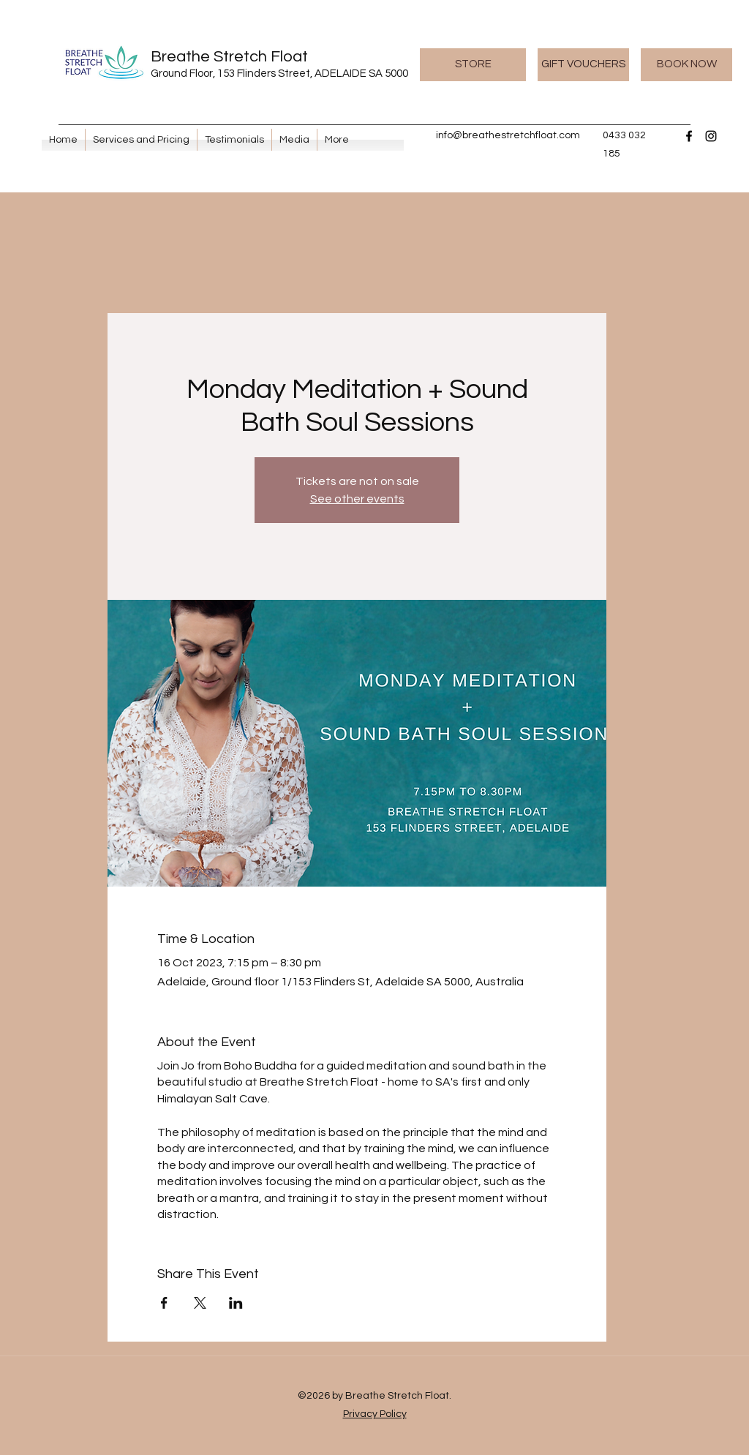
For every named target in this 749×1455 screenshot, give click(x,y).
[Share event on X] (200, 1303)
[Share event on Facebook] (164, 1303)
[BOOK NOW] (686, 64)
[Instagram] (711, 136)
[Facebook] (689, 136)
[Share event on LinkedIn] (236, 1303)
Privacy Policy (375, 1414)
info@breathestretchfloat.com (508, 135)
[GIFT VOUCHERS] (583, 64)
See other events (357, 499)
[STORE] (473, 64)
